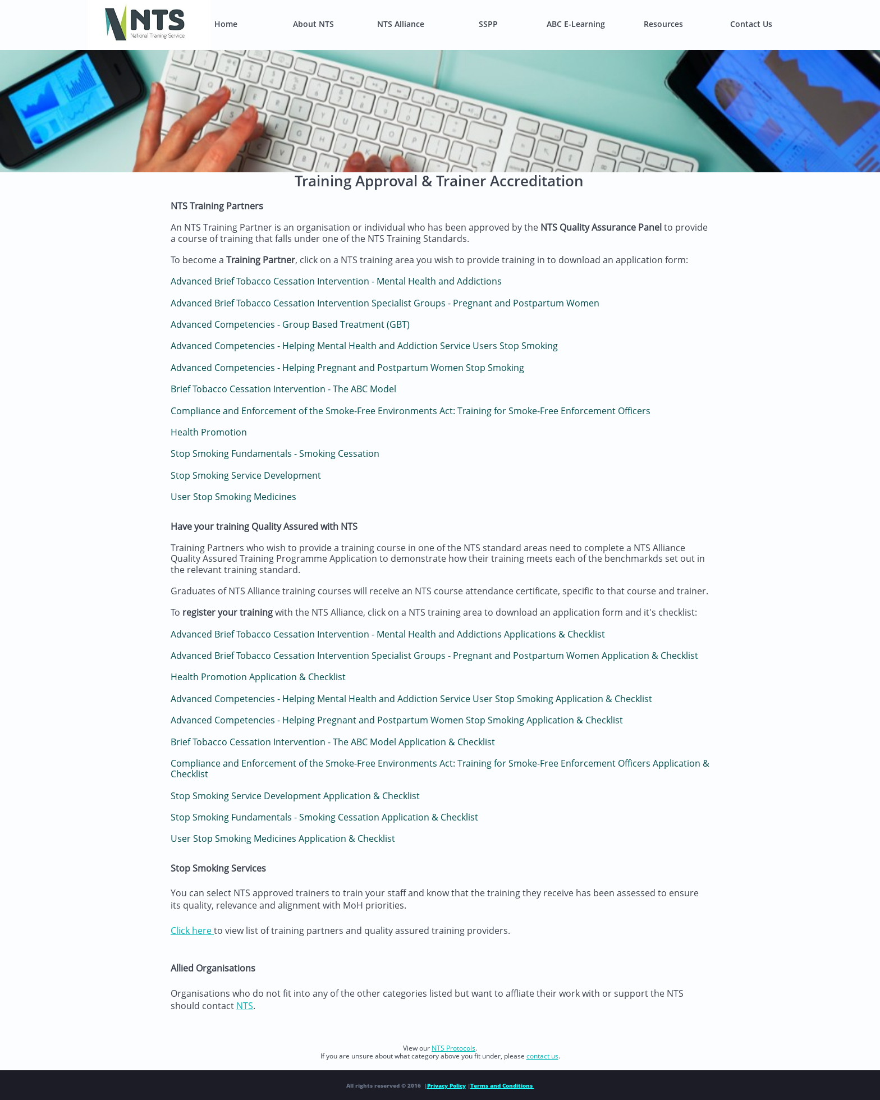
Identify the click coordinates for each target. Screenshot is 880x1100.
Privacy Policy (446, 1085)
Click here (192, 930)
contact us (542, 1056)
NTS (244, 1006)
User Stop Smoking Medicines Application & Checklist (283, 838)
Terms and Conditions (502, 1085)
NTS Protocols (453, 1048)
